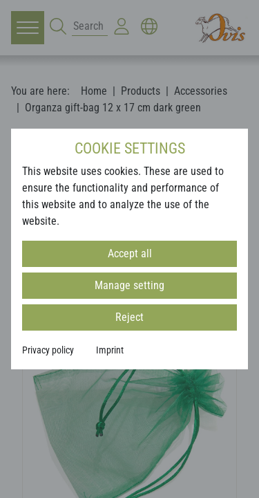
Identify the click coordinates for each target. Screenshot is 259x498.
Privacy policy (48, 350)
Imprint (110, 350)
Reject (129, 317)
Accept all (130, 253)
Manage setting (129, 285)
